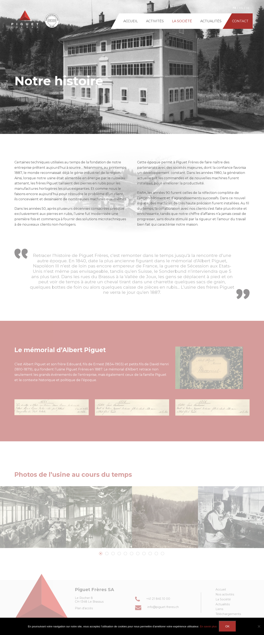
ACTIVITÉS (155, 21)
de (248, 8)
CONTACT (240, 21)
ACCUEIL (130, 21)
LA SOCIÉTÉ (182, 21)
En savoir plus (208, 626)
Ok (227, 626)
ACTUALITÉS (211, 21)
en (241, 8)
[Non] (259, 626)
